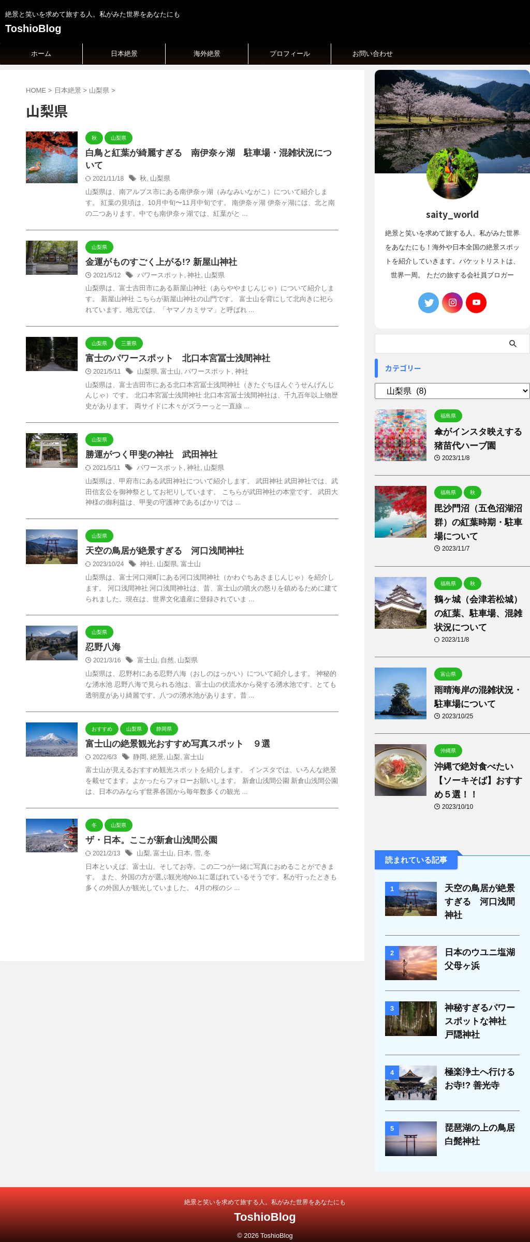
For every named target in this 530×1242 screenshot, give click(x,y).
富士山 (168, 361)
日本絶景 (124, 53)
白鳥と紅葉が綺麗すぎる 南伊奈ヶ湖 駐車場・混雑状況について (209, 153)
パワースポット (159, 264)
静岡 (139, 750)
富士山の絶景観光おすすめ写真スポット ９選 (172, 736)
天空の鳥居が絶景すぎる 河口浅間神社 (159, 542)
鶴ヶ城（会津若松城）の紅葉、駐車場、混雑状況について (479, 613)
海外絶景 (207, 53)
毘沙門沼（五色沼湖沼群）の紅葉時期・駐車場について (479, 522)
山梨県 (159, 167)
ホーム (41, 53)
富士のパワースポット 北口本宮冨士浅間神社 (172, 348)
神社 (190, 264)
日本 (180, 847)
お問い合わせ (372, 53)
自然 (165, 653)
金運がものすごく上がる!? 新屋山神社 (156, 250)
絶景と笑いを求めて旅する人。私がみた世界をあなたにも (265, 1193)
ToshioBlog (33, 28)
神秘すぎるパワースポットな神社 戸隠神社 (482, 1013)
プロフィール (290, 53)
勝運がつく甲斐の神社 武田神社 (147, 445)
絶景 (155, 750)
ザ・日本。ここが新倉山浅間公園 (147, 834)
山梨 (171, 750)
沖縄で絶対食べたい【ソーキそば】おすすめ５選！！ (479, 780)
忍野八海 (102, 639)
